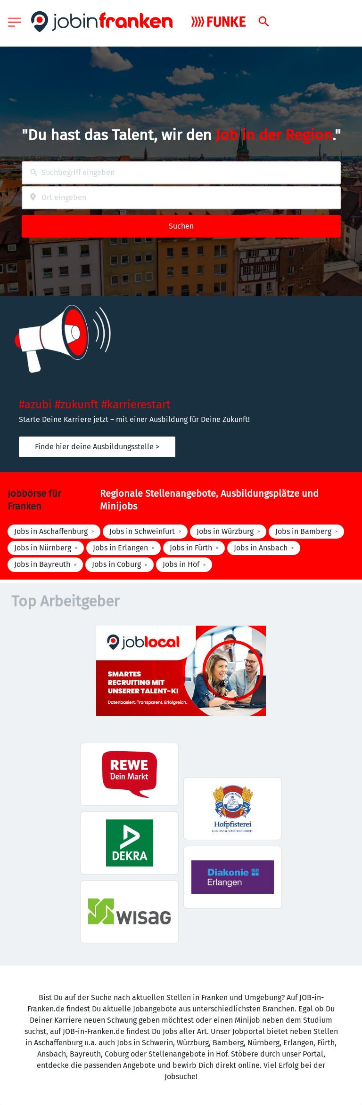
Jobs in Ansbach (261, 547)
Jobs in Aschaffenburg (51, 531)
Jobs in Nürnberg (42, 547)
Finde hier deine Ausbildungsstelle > (97, 446)
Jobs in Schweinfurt (142, 531)
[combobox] (181, 172)
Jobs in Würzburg (225, 531)
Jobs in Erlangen (120, 547)
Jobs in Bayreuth (42, 564)
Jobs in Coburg (116, 564)
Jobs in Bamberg (303, 531)
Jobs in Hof (181, 564)
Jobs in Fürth (191, 547)
